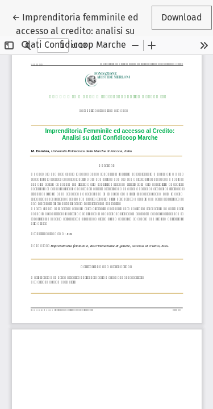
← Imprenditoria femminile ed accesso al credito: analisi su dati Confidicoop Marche (75, 30)
